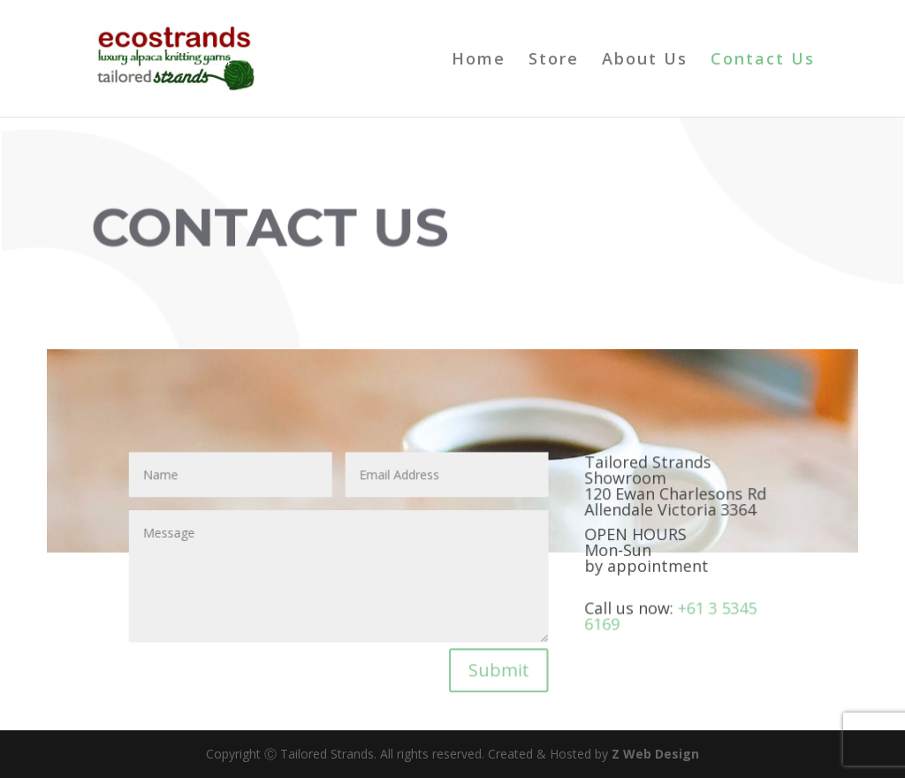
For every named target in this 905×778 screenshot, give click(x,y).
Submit (498, 667)
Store (554, 60)
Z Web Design (655, 753)
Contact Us (763, 60)
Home (479, 60)
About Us (645, 60)
